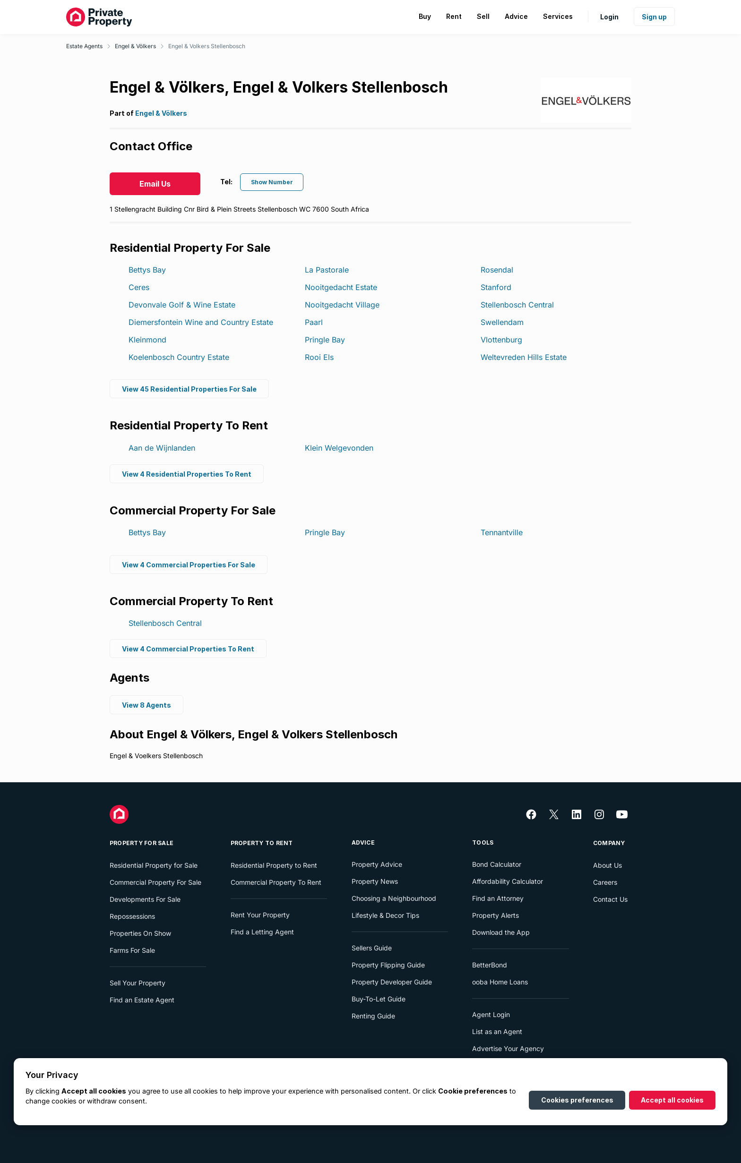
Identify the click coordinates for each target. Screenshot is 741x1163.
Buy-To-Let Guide (378, 999)
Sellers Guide (372, 948)
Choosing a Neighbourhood (394, 898)
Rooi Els (319, 357)
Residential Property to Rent (274, 865)
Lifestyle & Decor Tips (385, 915)
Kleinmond (147, 339)
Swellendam (502, 322)
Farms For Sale (132, 950)
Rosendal (497, 269)
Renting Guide (373, 1016)
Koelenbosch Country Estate (179, 357)
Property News (375, 881)
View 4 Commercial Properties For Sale (188, 564)
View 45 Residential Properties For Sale (189, 389)
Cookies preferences (577, 1100)
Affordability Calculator (507, 881)
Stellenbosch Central (517, 304)
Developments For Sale (145, 899)
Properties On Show (140, 933)
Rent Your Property (260, 915)
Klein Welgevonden (339, 448)
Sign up (654, 17)
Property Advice (377, 864)
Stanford (496, 287)
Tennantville (502, 532)
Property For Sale (141, 843)
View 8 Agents (146, 705)
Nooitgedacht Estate (341, 287)
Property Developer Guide (392, 982)
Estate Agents (84, 46)
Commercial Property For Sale (155, 882)
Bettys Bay (147, 269)
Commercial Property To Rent (276, 882)
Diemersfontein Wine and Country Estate (201, 322)
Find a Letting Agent (262, 932)
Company (609, 843)
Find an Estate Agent (142, 1000)
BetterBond (489, 965)
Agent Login (491, 1014)
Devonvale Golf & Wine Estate (182, 304)
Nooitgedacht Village (342, 304)
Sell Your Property (137, 983)
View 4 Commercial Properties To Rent (188, 648)
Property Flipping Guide (388, 965)
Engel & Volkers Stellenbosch (206, 46)
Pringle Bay (325, 339)
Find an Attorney (498, 898)
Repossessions (132, 916)
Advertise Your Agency (508, 1048)
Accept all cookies (672, 1100)
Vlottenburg (501, 339)
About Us (607, 865)
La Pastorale (327, 269)
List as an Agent (497, 1031)
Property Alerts (495, 915)
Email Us (155, 183)
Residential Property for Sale (154, 865)
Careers (605, 882)
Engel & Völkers (135, 46)
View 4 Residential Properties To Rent (186, 474)
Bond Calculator (496, 864)
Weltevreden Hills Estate (524, 357)
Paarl (314, 322)
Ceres (139, 287)
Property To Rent (262, 843)
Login (609, 17)
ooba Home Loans (500, 982)
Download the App (501, 932)
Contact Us (610, 899)
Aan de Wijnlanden (162, 448)
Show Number (272, 182)
